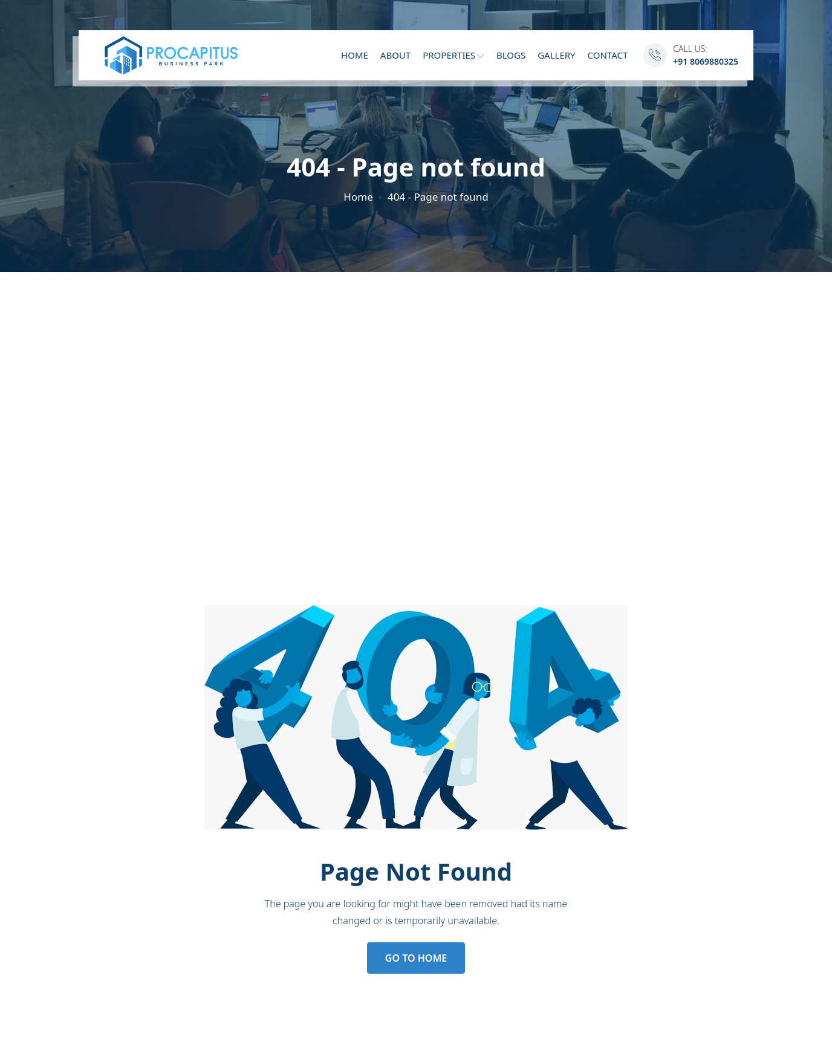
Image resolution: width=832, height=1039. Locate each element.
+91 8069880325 (705, 61)
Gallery (556, 55)
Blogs (510, 55)
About (395, 55)
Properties (453, 55)
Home (354, 55)
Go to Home (416, 958)
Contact (608, 55)
